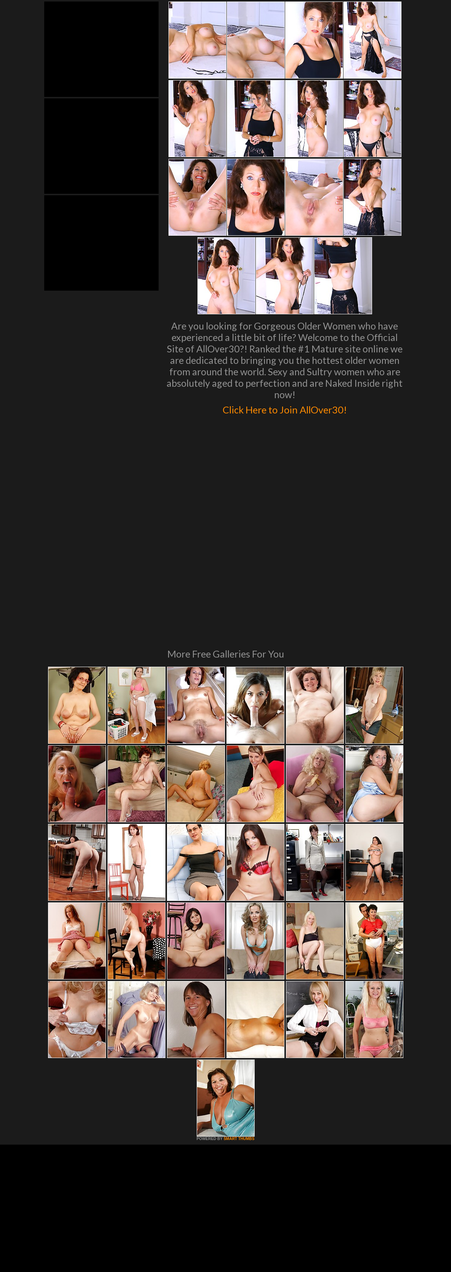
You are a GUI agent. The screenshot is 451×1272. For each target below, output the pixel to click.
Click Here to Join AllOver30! (284, 408)
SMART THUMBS (238, 1034)
